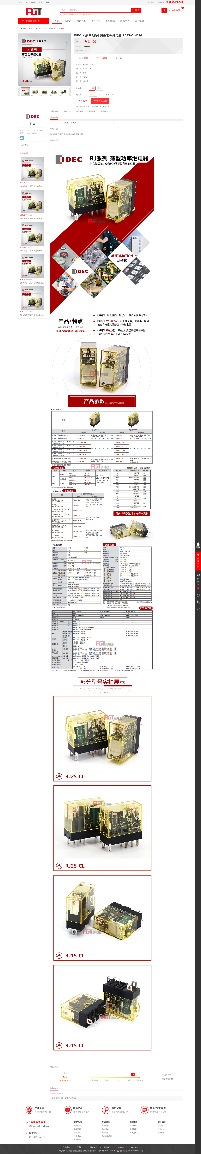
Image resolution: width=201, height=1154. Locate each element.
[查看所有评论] (167, 1079)
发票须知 (77, 1136)
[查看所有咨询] (70, 1098)
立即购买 (82, 101)
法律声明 (121, 1147)
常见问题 (77, 1140)
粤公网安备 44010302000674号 (130, 1151)
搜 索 (136, 10)
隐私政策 (107, 1147)
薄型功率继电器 (50, 28)
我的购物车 (175, 10)
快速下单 (81, 21)
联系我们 (80, 1147)
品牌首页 (24, 145)
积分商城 (110, 21)
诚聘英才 (93, 1147)
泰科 (89, 15)
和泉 (80, 15)
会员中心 (151, 2)
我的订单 (161, 2)
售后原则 (133, 1126)
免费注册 (77, 1126)
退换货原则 (134, 1133)
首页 (56, 21)
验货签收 (105, 1133)
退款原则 (133, 1129)
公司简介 (161, 1126)
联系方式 (161, 1129)
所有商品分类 (31, 21)
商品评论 (91, 111)
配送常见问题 (107, 1136)
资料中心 (95, 21)
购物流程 (77, 1129)
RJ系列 (61, 28)
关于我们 (139, 21)
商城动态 (124, 21)
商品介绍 (79, 111)
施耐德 (84, 15)
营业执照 (161, 1133)
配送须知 (105, 1129)
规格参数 (54, 111)
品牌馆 (67, 21)
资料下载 (67, 111)
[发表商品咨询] (57, 1098)
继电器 (38, 28)
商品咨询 (104, 111)
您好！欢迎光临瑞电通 (27, 2)
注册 (47, 2)
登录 (40, 2)
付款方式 (77, 1133)
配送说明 (105, 1126)
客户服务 (134, 1147)
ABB (76, 15)
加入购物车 (100, 101)
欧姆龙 (71, 15)
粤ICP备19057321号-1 (106, 1151)
